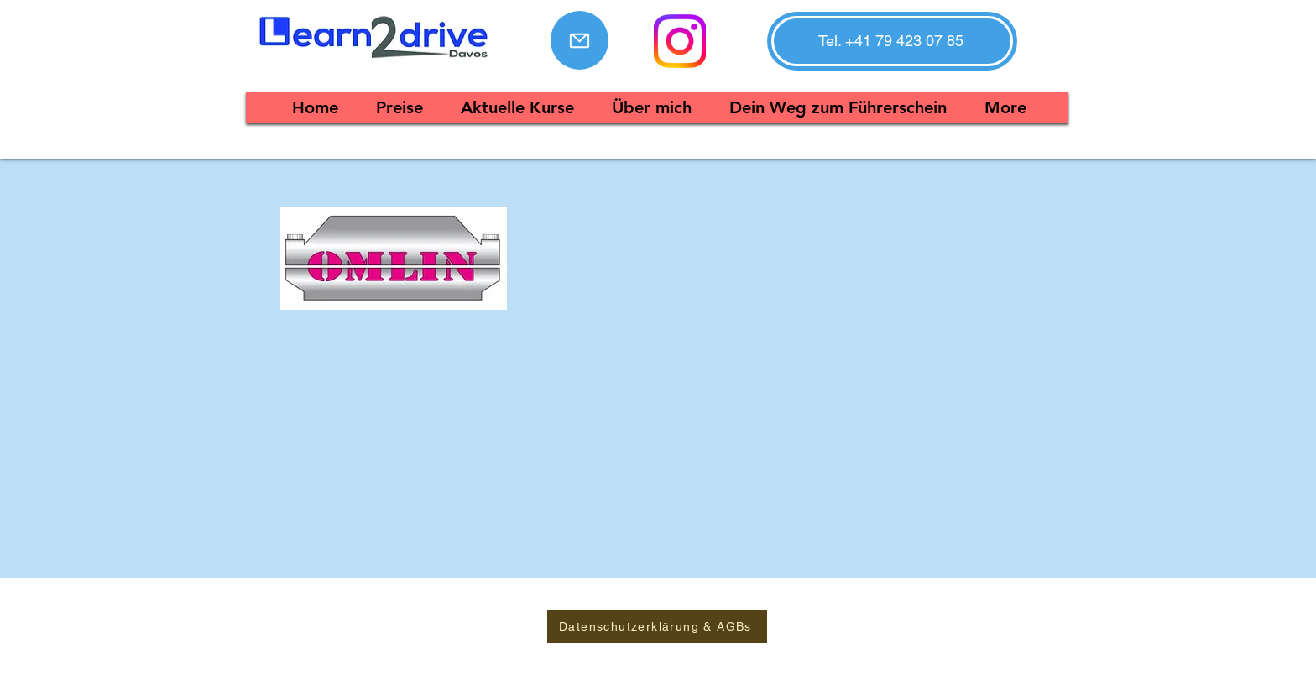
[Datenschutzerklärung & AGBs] (657, 626)
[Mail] (579, 40)
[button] (891, 41)
